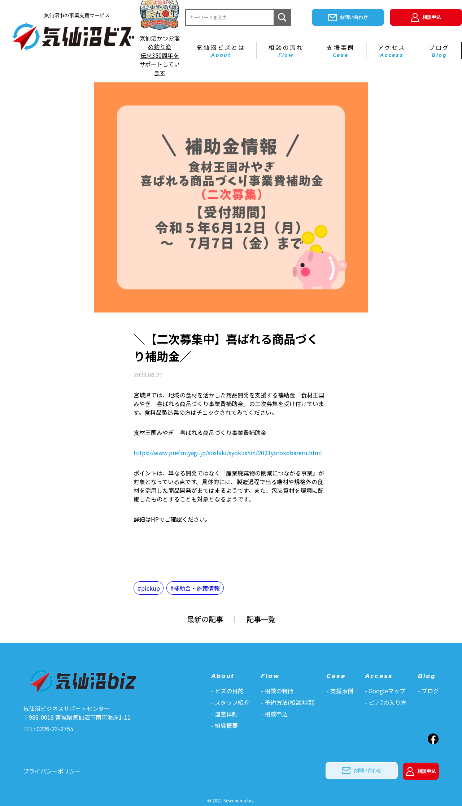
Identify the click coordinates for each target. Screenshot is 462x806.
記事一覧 (261, 619)
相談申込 (426, 17)
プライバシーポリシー (52, 770)
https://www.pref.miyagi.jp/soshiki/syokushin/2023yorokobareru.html (228, 452)
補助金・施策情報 (197, 588)
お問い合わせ (348, 17)
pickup (150, 588)
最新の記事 (205, 619)
